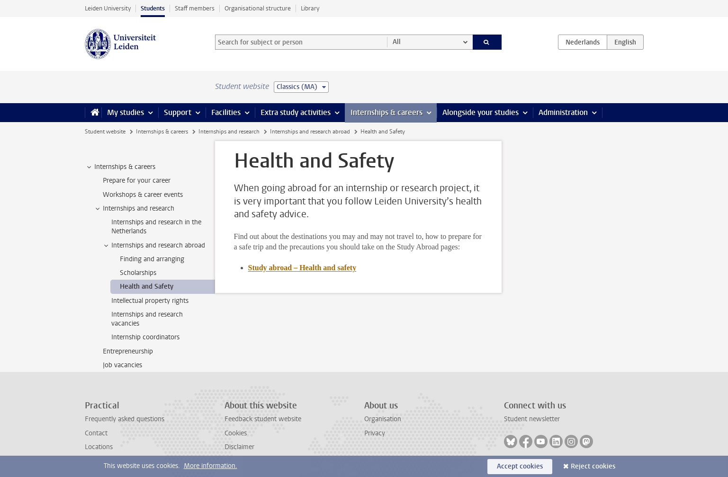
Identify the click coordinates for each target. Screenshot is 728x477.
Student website (105, 131)
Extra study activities (296, 112)
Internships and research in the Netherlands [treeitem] (156, 227)
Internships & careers (386, 112)
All (397, 41)
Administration (563, 112)
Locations (99, 446)
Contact (96, 433)
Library (310, 8)
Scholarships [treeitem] (138, 272)
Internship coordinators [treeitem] (145, 337)
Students (153, 8)
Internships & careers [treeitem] (120, 167)
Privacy (374, 433)
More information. (210, 465)
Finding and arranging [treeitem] (152, 259)
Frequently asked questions (124, 419)
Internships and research (229, 131)
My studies (125, 112)
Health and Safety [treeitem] (146, 286)
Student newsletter (532, 419)
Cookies (236, 433)
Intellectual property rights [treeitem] (150, 300)
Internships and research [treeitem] (134, 208)
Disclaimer (239, 446)
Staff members (195, 8)
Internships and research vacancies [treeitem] (147, 319)
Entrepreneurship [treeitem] (128, 351)
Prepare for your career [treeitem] (137, 180)
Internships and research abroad (310, 131)
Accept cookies (520, 466)
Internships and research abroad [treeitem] (153, 245)
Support (177, 112)
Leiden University (108, 8)
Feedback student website (263, 419)
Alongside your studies (480, 112)
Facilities (226, 112)
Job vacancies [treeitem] (122, 365)
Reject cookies (593, 466)
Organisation (382, 419)
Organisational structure (258, 8)
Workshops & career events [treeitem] (143, 194)
